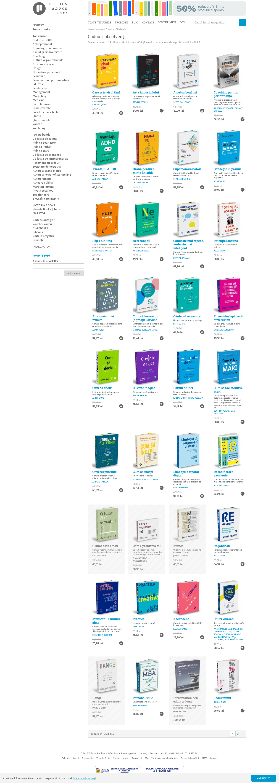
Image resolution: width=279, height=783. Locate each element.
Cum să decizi (102, 388)
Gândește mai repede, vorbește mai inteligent (188, 244)
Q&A (147, 758)
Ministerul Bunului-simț (106, 620)
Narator (116, 758)
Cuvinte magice (144, 388)
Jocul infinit (222, 698)
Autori (126, 758)
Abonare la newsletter (45, 261)
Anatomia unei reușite (103, 318)
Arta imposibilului (146, 92)
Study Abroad (224, 619)
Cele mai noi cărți (70, 758)
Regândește (222, 546)
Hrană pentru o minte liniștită (144, 171)
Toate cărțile (88, 758)
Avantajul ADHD (104, 169)
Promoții (121, 22)
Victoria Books (103, 758)
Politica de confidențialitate (164, 758)
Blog (135, 22)
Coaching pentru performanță (226, 94)
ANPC (204, 758)
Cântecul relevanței (187, 316)
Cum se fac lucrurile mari (228, 389)
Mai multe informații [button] (84, 778)
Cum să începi (143, 472)
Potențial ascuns (226, 241)
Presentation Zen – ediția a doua (187, 699)
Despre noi (137, 758)
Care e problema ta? (147, 546)
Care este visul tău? (106, 92)
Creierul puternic (104, 472)
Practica (139, 619)
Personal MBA (143, 698)
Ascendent (181, 619)
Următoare (242, 734)
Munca (178, 546)
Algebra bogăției (185, 92)
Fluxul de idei (183, 388)
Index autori (42, 246)
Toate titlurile (99, 22)
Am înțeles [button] (263, 778)
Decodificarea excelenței (223, 473)
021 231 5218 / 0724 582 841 (184, 753)
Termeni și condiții (190, 758)
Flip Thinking (102, 241)
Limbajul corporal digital (186, 473)
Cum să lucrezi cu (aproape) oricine (145, 318)
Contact (148, 22)
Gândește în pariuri (227, 169)
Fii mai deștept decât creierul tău (228, 318)
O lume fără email (105, 546)
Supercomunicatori (187, 169)
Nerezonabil (141, 241)
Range (97, 698)
